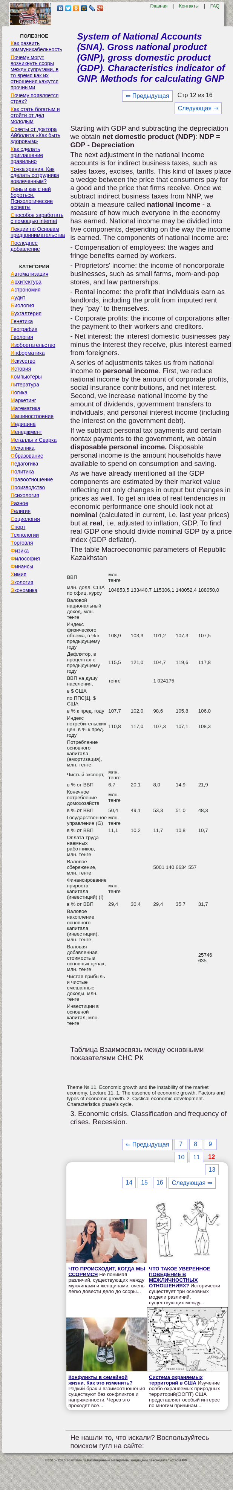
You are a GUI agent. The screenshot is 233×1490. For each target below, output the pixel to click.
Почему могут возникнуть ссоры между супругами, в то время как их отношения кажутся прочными (34, 72)
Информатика (27, 353)
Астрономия (26, 290)
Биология (22, 305)
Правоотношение (32, 479)
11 (196, 1157)
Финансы (22, 566)
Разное (19, 503)
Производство (28, 487)
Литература (25, 385)
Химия (18, 574)
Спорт (18, 527)
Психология (25, 495)
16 (159, 1182)
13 (211, 1169)
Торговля (22, 543)
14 (129, 1182)
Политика (22, 472)
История (21, 369)
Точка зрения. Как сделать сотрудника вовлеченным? (35, 175)
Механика (23, 448)
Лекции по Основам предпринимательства (38, 232)
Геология (22, 337)
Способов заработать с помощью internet (37, 218)
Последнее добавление (25, 246)
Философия (25, 559)
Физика (20, 551)
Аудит (18, 298)
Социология (25, 519)
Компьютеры (26, 377)
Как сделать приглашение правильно (27, 155)
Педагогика (24, 464)
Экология (22, 582)
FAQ (214, 6)
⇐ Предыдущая (147, 96)
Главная (158, 6)
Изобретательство (33, 345)
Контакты (189, 6)
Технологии (25, 535)
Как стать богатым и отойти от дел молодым (35, 115)
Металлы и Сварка (34, 440)
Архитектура (26, 282)
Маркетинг (23, 400)
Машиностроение (32, 416)
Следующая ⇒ (198, 108)
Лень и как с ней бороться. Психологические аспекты (32, 198)
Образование (27, 456)
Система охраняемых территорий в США (175, 1380)
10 (181, 1157)
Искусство (23, 361)
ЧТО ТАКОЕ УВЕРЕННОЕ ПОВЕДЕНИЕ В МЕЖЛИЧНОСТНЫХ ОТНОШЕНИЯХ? (179, 1277)
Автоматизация (29, 274)
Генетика (22, 321)
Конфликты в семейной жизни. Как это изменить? (100, 1380)
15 (144, 1182)
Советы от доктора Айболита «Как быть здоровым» (35, 135)
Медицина (23, 424)
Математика (25, 408)
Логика (19, 392)
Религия (21, 511)
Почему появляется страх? (34, 98)
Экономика (24, 590)
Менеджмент (26, 432)
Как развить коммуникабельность (36, 46)
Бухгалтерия (26, 313)
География (24, 329)
